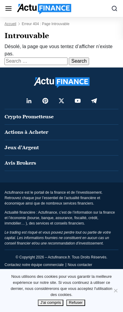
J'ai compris (50, 302)
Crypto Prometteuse (29, 116)
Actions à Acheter (26, 132)
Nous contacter (80, 265)
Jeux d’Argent (22, 147)
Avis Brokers (20, 163)
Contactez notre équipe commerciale (34, 265)
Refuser (76, 302)
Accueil (10, 24)
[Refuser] (115, 290)
